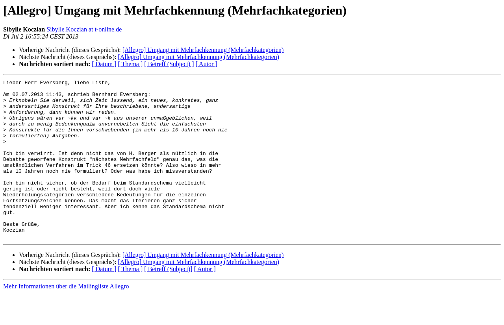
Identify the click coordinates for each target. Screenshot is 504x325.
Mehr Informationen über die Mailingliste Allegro (66, 318)
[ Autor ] (206, 64)
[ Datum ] (104, 64)
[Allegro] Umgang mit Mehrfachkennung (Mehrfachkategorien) (203, 49)
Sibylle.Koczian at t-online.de (84, 29)
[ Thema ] (130, 64)
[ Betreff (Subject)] (168, 300)
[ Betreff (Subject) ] (169, 64)
